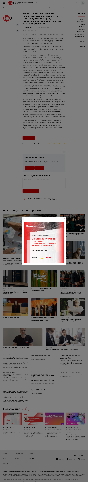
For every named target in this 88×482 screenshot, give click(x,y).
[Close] (64, 219)
